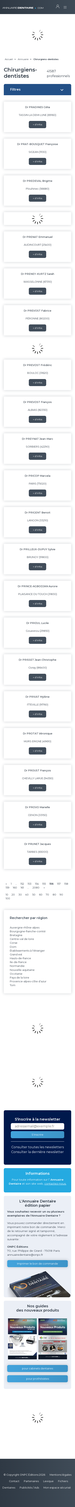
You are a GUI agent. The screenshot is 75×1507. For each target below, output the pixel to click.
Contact (14, 1481)
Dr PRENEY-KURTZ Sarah (37, 273)
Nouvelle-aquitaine (22, 969)
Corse (13, 942)
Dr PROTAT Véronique (37, 733)
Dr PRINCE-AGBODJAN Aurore (38, 586)
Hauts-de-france (20, 958)
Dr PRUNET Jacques (37, 844)
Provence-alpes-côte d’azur (28, 981)
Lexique (48, 1481)
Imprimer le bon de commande (37, 1263)
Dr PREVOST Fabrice (37, 310)
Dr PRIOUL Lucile (37, 623)
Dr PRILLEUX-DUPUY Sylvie (37, 549)
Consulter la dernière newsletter (37, 1152)
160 (15, 887)
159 (7, 887)
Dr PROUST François (37, 770)
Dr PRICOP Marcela (37, 475)
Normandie (17, 965)
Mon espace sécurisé (57, 1487)
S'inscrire (37, 1134)
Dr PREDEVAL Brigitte (37, 180)
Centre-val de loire (22, 939)
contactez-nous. (55, 1183)
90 (61, 894)
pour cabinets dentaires (37, 1368)
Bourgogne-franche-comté (28, 931)
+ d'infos (37, 124)
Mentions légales (60, 1474)
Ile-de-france (18, 962)
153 (29, 883)
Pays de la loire (19, 977)
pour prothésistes (37, 1378)
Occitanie (16, 973)
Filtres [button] (15, 89)
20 (13, 894)
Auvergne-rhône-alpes (24, 927)
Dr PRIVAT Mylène (37, 696)
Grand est (16, 954)
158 (66, 883)
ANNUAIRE (22, 5)
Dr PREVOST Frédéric (37, 365)
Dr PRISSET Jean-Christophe (37, 659)
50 (33, 894)
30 (20, 894)
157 (59, 883)
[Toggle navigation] (65, 6)
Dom (13, 946)
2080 (36, 887)
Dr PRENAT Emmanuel (38, 236)
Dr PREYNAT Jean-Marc (37, 438)
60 (40, 894)
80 (54, 894)
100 (8, 898)
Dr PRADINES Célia (37, 107)
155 (44, 883)
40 (27, 894)
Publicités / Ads (29, 1487)
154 (37, 883)
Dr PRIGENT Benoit (37, 512)
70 (47, 894)
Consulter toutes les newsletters (37, 1147)
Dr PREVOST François (37, 402)
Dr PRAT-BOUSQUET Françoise (37, 144)
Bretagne (16, 935)
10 (7, 894)
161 (22, 887)
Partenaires (31, 1481)
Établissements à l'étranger (27, 950)
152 (22, 883)
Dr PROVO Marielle (37, 807)
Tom (12, 985)
